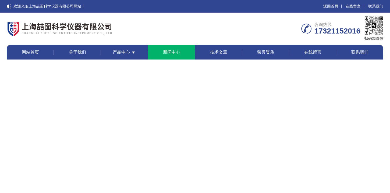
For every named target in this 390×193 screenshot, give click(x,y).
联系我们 (375, 6)
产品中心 (121, 52)
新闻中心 (171, 52)
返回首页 (330, 6)
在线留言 (353, 6)
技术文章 (218, 52)
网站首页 (30, 52)
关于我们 (77, 52)
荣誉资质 (265, 52)
